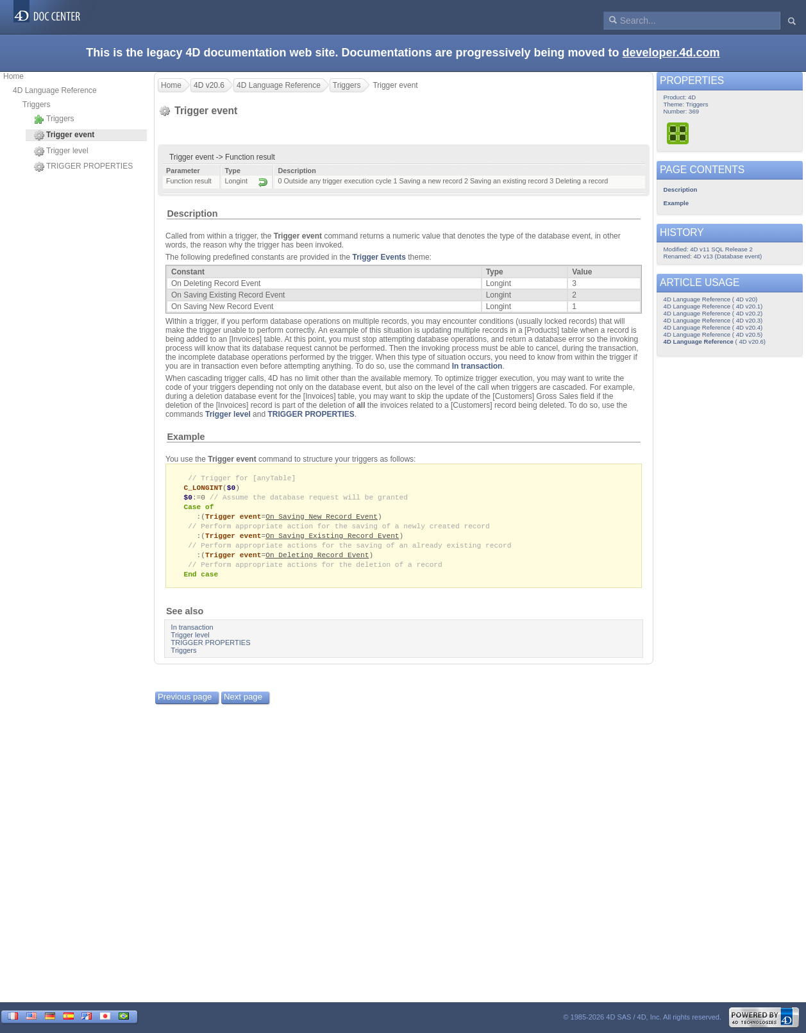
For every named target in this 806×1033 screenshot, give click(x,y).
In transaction (477, 366)
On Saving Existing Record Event (332, 539)
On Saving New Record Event (321, 519)
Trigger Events (379, 257)
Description (192, 213)
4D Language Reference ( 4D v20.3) (713, 320)
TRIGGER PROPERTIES (83, 167)
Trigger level (61, 151)
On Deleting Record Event (317, 560)
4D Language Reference (55, 90)
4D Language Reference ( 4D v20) (711, 299)
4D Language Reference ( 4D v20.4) (713, 327)
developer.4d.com (671, 52)
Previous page (185, 704)
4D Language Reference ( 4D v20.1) (713, 306)
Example (186, 437)
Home (13, 76)
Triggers (36, 104)
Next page (243, 704)
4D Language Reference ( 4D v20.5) (713, 334)
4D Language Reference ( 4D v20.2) (713, 313)
